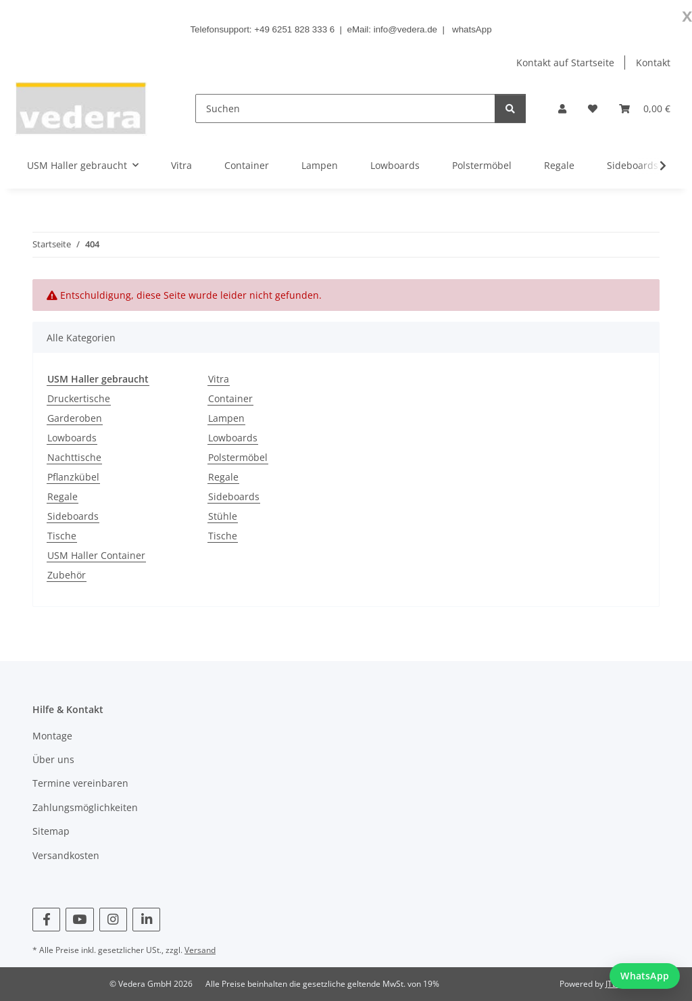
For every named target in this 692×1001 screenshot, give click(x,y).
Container (230, 398)
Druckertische (78, 398)
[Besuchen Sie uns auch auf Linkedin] (146, 919)
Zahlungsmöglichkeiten (85, 807)
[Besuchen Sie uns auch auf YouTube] (79, 919)
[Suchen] (345, 108)
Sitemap (51, 831)
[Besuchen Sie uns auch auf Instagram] (113, 919)
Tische (61, 535)
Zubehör (66, 574)
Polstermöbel (238, 457)
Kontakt (653, 62)
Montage (52, 735)
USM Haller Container (96, 555)
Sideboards (73, 516)
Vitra (218, 378)
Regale (62, 496)
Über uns (53, 759)
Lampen (226, 418)
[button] (562, 108)
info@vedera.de (405, 29)
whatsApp (472, 29)
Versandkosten (65, 855)
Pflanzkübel (73, 476)
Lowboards (72, 437)
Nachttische (74, 457)
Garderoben (74, 418)
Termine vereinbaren (80, 783)
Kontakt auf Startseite (565, 62)
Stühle (222, 516)
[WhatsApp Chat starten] (645, 976)
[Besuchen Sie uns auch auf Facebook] (46, 919)
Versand (200, 950)
